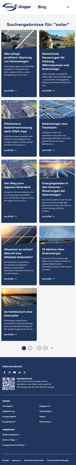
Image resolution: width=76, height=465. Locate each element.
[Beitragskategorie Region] (42, 417)
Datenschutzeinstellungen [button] (58, 460)
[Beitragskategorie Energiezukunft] (8, 422)
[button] (70, 7)
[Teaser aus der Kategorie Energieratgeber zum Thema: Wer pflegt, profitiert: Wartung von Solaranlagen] (19, 63)
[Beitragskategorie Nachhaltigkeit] (45, 411)
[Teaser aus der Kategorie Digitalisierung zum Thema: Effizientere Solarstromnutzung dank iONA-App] (19, 128)
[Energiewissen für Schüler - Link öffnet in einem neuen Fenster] (38, 445)
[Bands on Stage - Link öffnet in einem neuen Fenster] (38, 440)
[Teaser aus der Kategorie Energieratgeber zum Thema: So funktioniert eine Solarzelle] (19, 314)
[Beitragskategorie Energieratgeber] (9, 417)
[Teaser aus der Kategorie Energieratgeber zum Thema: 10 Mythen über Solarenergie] (57, 255)
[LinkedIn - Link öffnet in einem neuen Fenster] (20, 372)
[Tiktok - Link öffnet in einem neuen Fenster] (25, 372)
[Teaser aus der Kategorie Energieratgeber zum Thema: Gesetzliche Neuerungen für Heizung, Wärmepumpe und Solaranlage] (57, 63)
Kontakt (5, 460)
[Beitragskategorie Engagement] (44, 406)
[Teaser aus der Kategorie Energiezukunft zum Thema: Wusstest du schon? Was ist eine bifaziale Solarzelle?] (19, 255)
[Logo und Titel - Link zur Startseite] (24, 7)
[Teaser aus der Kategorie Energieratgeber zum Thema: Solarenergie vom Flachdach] (57, 128)
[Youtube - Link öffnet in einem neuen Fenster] (14, 372)
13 (39, 348)
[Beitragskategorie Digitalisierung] (8, 411)
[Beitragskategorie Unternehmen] (45, 422)
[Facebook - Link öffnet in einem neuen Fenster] (4, 372)
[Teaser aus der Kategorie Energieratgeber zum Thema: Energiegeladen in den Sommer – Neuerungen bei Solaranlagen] (57, 191)
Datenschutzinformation (34, 460)
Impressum (16, 460)
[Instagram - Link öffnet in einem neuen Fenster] (10, 372)
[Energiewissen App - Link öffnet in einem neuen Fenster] (8, 384)
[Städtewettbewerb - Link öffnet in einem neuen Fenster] (38, 434)
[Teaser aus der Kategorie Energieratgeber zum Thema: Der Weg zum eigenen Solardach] (19, 191)
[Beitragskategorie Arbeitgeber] (7, 406)
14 (45, 348)
